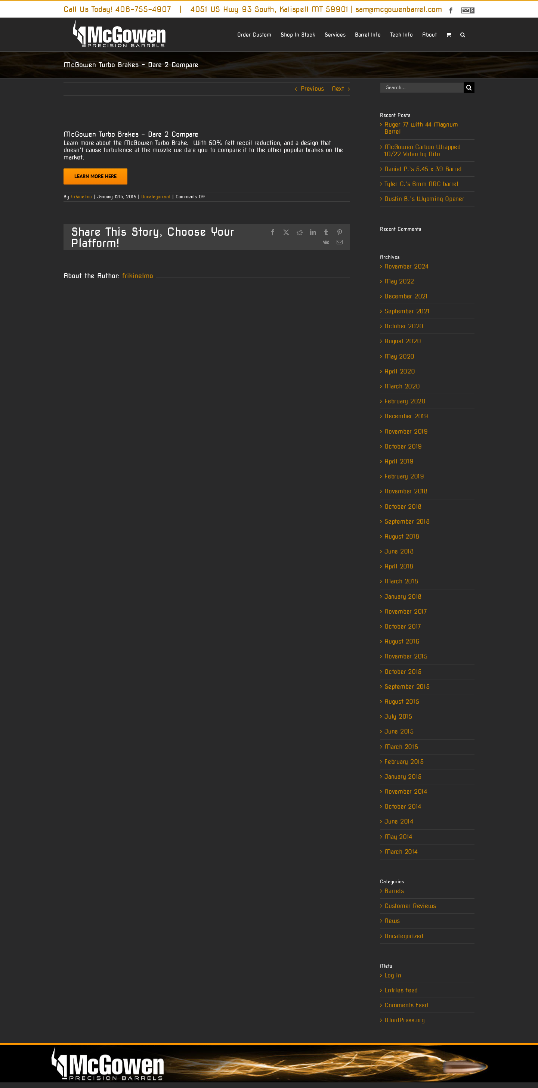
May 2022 (399, 281)
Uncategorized (155, 196)
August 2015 (401, 701)
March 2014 (401, 851)
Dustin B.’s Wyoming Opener (424, 198)
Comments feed (406, 1005)
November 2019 (406, 431)
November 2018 (405, 491)
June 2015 (399, 731)
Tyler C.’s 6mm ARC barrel (421, 183)
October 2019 (403, 446)
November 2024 (406, 266)
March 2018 (401, 581)
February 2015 (404, 761)
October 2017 (402, 626)
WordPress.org (404, 1020)
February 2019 (404, 476)
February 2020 (405, 401)
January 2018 (402, 596)
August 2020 (402, 341)
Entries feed (401, 990)
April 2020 (399, 371)
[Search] (469, 87)
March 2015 (401, 746)
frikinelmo (81, 196)
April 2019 (399, 461)
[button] (462, 34)
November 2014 (405, 791)
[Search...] (422, 87)
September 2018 (407, 521)
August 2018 (401, 536)
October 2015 (402, 671)
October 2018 (402, 506)
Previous (312, 88)
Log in (392, 975)
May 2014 (398, 836)
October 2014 (402, 806)
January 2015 (402, 776)
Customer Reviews (410, 905)
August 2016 (401, 641)
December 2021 (406, 296)
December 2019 (406, 416)
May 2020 (399, 356)
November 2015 (405, 656)
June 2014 (398, 821)
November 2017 (405, 611)
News (392, 920)
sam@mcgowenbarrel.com (398, 9)
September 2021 (407, 311)
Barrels (394, 891)
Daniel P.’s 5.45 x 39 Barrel (422, 169)
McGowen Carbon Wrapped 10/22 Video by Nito (422, 150)
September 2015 (407, 686)
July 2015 (398, 716)
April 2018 (398, 566)
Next (338, 88)
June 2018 (399, 551)
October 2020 (403, 326)
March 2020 (402, 386)
